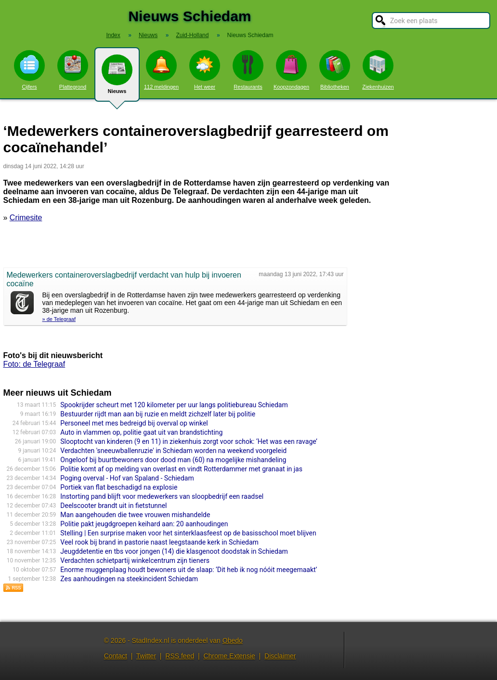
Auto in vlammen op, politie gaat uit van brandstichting (141, 432)
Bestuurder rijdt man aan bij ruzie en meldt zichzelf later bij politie (157, 414)
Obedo (232, 640)
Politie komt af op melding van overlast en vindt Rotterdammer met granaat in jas (181, 469)
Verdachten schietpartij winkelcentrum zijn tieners (134, 560)
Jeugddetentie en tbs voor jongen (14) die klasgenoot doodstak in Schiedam (174, 551)
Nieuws (117, 78)
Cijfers (29, 70)
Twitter (146, 656)
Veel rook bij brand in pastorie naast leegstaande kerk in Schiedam (159, 542)
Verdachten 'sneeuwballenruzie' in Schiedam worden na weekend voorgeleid (173, 450)
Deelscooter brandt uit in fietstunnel (113, 505)
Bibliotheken (334, 70)
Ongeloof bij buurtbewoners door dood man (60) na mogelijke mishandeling (173, 460)
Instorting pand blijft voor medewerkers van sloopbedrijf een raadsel (161, 496)
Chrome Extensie (229, 656)
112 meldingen (161, 70)
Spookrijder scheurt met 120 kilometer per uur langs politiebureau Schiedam (174, 405)
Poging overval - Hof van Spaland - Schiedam (127, 478)
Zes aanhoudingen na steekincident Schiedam (129, 579)
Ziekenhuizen (377, 70)
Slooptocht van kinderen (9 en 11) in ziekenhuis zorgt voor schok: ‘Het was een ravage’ (188, 441)
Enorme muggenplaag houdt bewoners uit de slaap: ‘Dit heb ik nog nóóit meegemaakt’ (188, 569)
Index (113, 35)
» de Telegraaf (59, 319)
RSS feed (179, 656)
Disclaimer (280, 656)
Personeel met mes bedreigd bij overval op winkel (134, 423)
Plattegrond (72, 70)
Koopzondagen (291, 70)
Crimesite (26, 217)
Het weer (204, 70)
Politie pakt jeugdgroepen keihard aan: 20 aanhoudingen (144, 524)
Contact (115, 656)
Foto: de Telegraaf (34, 364)
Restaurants (248, 70)
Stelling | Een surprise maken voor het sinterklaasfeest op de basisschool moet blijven (188, 533)
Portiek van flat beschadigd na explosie (118, 487)
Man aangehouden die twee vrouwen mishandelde (135, 515)
